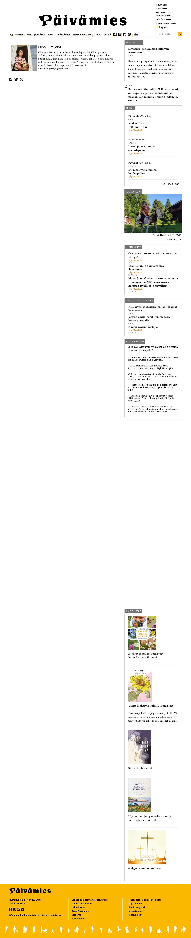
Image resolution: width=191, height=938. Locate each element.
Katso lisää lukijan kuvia (167, 234)
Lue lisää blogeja (171, 184)
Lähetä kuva (174, 239)
